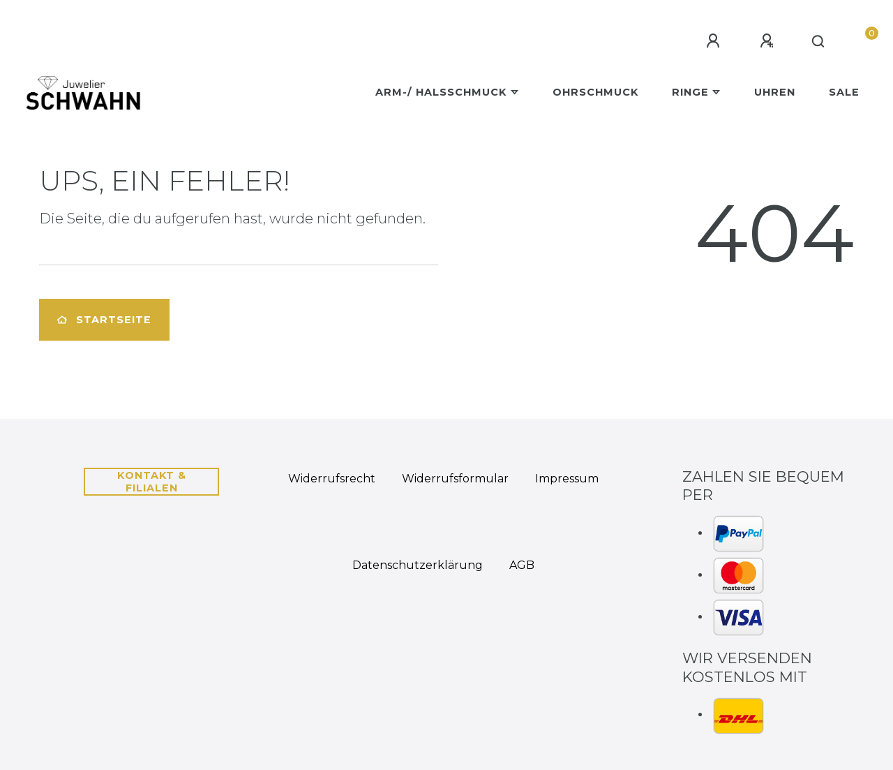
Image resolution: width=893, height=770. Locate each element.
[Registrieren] (769, 41)
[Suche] (819, 42)
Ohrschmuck (595, 92)
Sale (844, 92)
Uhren (774, 92)
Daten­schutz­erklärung (417, 565)
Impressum (567, 478)
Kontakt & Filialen (151, 481)
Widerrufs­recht (331, 478)
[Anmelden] (715, 41)
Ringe (690, 92)
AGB (521, 565)
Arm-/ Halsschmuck (440, 92)
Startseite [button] (104, 319)
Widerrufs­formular (455, 478)
